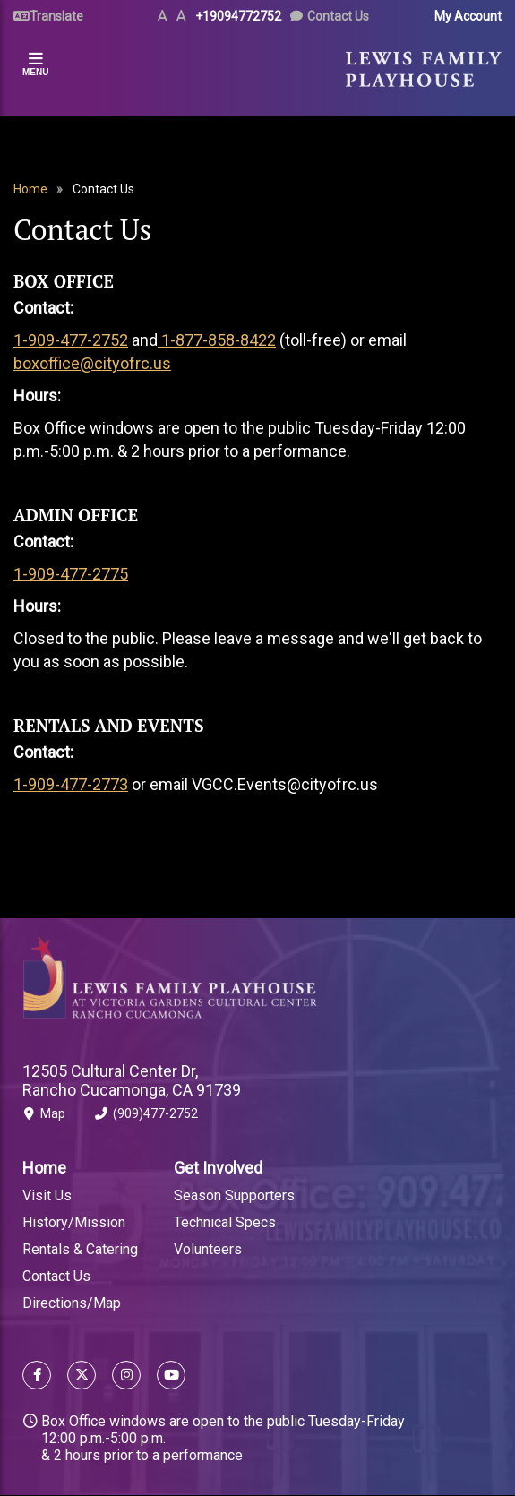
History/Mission (73, 1222)
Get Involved (218, 1167)
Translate (56, 16)
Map (43, 1117)
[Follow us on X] (81, 1377)
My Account (468, 16)
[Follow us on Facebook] (36, 1377)
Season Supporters (234, 1195)
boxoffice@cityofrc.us (92, 363)
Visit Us (47, 1195)
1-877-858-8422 (217, 340)
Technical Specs (225, 1222)
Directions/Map (71, 1302)
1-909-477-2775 (70, 573)
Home (30, 189)
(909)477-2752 (146, 1117)
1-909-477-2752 (70, 340)
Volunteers (208, 1249)
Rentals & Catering (80, 1249)
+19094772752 (238, 16)
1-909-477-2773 (70, 784)
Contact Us (338, 16)
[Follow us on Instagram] (126, 1377)
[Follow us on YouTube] (167, 1377)
